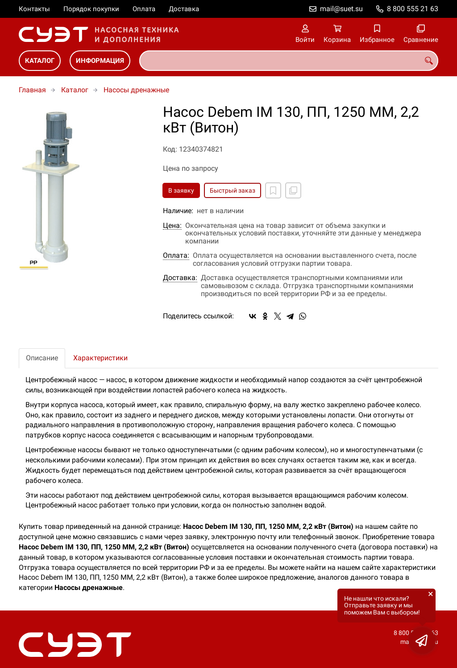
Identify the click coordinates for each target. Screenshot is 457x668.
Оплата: (176, 256)
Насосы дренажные (136, 90)
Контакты (34, 9)
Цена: (172, 226)
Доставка (184, 9)
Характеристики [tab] (100, 358)
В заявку (181, 190)
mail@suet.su (341, 8)
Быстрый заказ (232, 190)
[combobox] (288, 60)
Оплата (144, 9)
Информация (100, 61)
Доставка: (180, 278)
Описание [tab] (42, 358)
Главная (32, 90)
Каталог (39, 61)
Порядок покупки (91, 9)
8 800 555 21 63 (412, 8)
